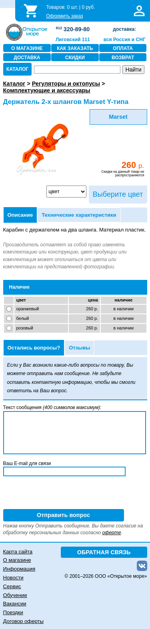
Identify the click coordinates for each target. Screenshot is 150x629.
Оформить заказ (64, 16)
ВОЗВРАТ (123, 57)
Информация (19, 569)
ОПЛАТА (123, 48)
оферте (111, 532)
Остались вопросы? (34, 348)
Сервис (12, 586)
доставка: (124, 29)
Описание (20, 215)
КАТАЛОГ (17, 69)
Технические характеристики (79, 215)
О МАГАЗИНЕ (27, 48)
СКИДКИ (75, 57)
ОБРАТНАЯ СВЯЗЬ (104, 552)
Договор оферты (23, 621)
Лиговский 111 (73, 39)
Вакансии (14, 604)
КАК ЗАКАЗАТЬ (75, 48)
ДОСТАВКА (27, 57)
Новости (13, 578)
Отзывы (79, 348)
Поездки (13, 612)
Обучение (15, 595)
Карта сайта (17, 552)
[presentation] (64, 493)
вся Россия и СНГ (125, 39)
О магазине (17, 560)
